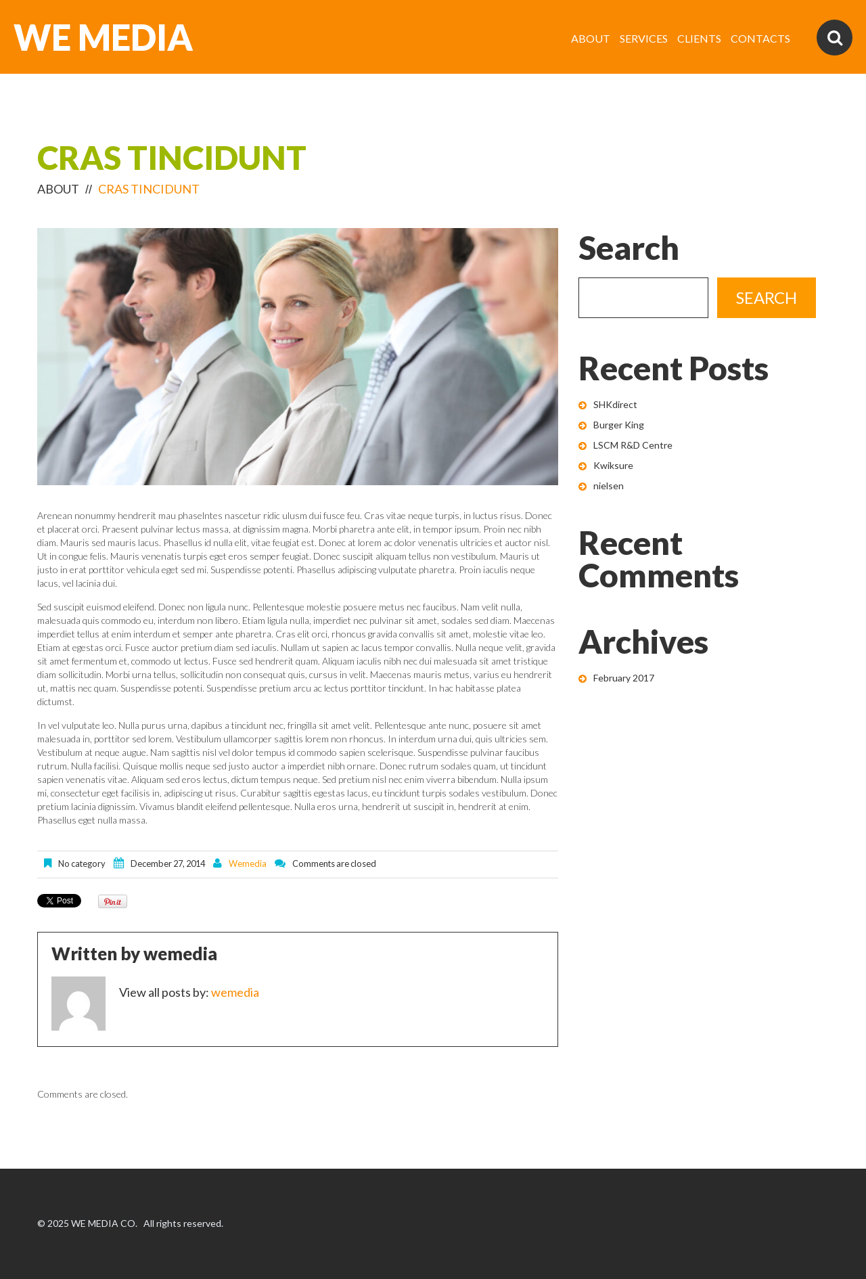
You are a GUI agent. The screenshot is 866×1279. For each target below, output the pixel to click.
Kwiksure (613, 465)
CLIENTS (699, 38)
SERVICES (644, 38)
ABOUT (590, 38)
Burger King (618, 424)
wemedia (248, 863)
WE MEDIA (103, 37)
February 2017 (623, 677)
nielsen (608, 485)
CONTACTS (760, 38)
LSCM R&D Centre (633, 445)
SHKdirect (615, 404)
